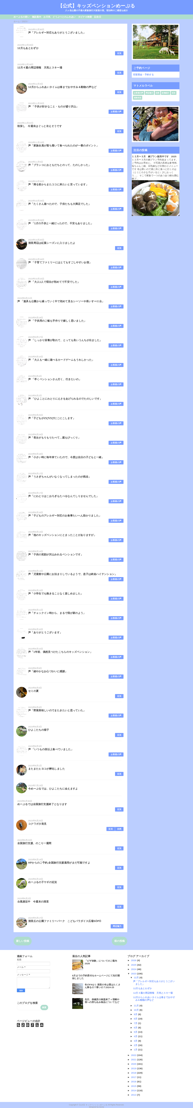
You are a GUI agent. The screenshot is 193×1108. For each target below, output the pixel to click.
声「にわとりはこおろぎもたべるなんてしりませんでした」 (63, 496)
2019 (134, 1068)
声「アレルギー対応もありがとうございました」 (57, 32)
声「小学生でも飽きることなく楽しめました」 (55, 593)
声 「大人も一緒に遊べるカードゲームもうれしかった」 (61, 359)
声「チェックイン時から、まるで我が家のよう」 (57, 613)
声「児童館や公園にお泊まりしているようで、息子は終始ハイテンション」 (72, 574)
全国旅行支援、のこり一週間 (34, 843)
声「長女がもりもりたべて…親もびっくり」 (54, 437)
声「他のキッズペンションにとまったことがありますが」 (62, 535)
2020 (134, 1064)
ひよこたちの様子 (38, 729)
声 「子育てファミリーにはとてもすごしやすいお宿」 (60, 262)
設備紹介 (165, 93)
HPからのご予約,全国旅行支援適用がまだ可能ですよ (59, 862)
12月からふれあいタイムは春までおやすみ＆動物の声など (62, 87)
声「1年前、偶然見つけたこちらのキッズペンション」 (60, 652)
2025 (134, 965)
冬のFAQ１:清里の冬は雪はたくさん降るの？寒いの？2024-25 (102, 986)
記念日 (97, 17)
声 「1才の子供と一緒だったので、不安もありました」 (60, 223)
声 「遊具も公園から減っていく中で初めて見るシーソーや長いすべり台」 (60, 301)
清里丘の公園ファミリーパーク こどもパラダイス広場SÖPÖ (64, 921)
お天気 (46, 17)
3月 (136, 1041)
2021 (134, 1059)
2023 (134, 973)
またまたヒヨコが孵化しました (46, 768)
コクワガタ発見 (37, 823)
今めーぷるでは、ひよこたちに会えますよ (53, 788)
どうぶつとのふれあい (64, 17)
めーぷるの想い (22, 17)
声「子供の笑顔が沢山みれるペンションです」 (55, 554)
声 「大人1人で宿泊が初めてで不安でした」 (54, 281)
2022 (134, 1055)
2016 (134, 1081)
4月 (136, 1036)
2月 (136, 1045)
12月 (136, 977)
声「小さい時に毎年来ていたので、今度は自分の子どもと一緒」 (66, 457)
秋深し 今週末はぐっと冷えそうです (39, 126)
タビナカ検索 (85, 17)
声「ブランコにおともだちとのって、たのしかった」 (59, 165)
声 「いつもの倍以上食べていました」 (50, 749)
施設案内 (36, 17)
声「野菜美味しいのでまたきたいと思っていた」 (57, 710)
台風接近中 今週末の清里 (33, 901)
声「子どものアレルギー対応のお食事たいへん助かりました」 (64, 515)
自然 (119, 829)
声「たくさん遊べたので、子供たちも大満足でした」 (59, 204)
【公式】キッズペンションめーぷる (96, 5)
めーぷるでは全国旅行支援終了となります (42, 804)
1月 (136, 1049)
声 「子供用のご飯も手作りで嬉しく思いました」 (57, 320)
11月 (136, 1005)
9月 (136, 1014)
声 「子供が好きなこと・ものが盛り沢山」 (53, 106)
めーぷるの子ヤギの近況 (42, 882)
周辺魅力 (117, 926)
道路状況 (137, 98)
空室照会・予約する (143, 74)
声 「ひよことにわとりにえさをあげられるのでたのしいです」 (65, 398)
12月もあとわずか (28, 48)
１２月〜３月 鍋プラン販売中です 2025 (154, 156)
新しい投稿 (22, 941)
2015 (134, 1086)
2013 (134, 1095)
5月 (136, 1032)
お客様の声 (116, 112)
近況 (119, 53)
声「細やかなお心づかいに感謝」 (47, 671)
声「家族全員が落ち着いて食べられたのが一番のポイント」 (63, 145)
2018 (134, 1073)
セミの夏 (33, 691)
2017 (134, 1077)
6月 (136, 1027)
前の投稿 (119, 941)
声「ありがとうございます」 (45, 632)
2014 (134, 1090)
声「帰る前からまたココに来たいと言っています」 (58, 184)
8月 (136, 1018)
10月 (136, 1010)
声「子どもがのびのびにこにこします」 (51, 418)
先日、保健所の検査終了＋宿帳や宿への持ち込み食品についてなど (102, 1000)
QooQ (101, 1107)
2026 (134, 960)
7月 (136, 1023)
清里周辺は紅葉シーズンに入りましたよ (51, 243)
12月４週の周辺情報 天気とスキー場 (39, 67)
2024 (134, 969)
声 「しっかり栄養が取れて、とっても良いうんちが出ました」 (65, 340)
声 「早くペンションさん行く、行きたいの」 (54, 379)
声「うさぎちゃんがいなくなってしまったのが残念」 (59, 476)
